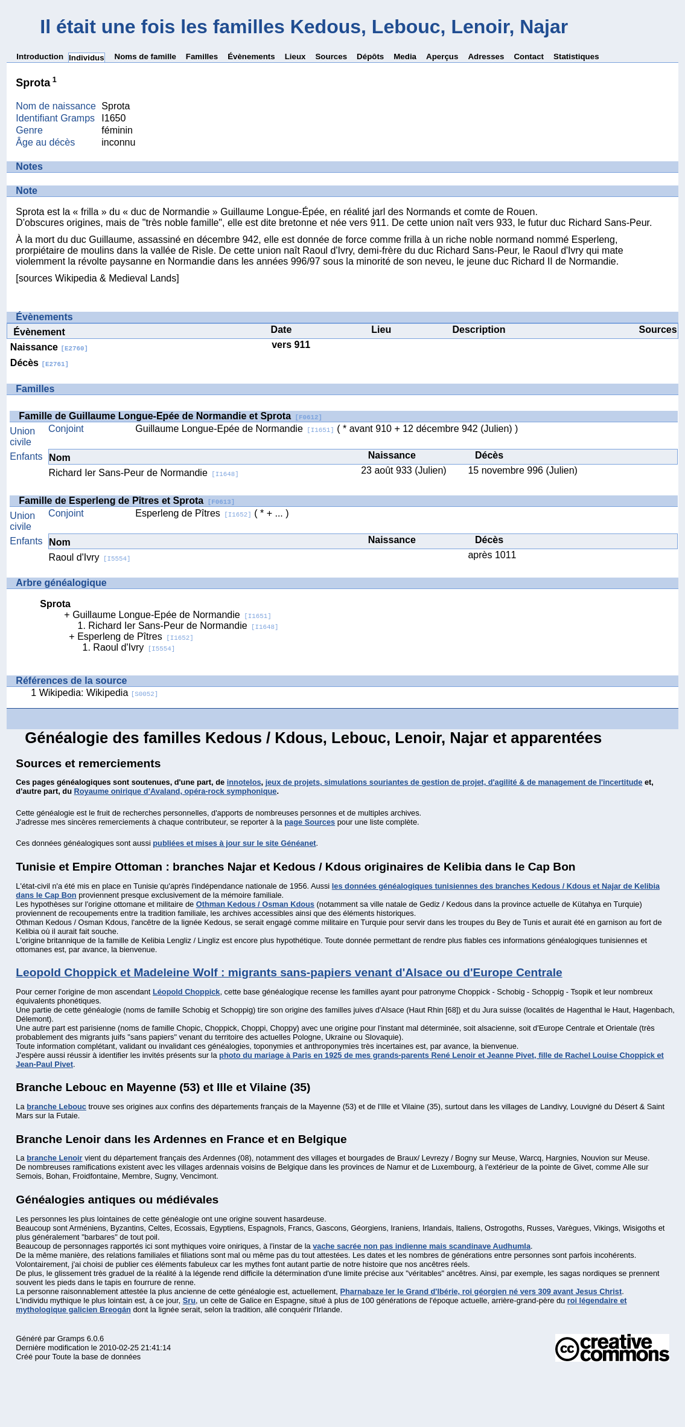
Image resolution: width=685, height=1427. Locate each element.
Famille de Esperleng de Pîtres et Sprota (127, 500)
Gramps (71, 1338)
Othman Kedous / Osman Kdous (255, 904)
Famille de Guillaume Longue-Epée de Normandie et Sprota (170, 416)
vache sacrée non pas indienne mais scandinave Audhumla (421, 1246)
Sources (331, 56)
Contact (529, 56)
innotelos (244, 782)
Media (404, 56)
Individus (86, 57)
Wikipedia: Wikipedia (99, 693)
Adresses (486, 56)
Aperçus (442, 56)
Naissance (49, 347)
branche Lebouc (56, 1106)
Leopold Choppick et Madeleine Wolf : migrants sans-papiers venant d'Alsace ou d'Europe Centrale (289, 972)
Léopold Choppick (186, 991)
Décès (39, 363)
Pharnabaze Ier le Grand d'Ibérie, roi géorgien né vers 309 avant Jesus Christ (481, 1291)
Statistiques (576, 56)
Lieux (295, 56)
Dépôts (370, 56)
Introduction (39, 56)
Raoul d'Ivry (90, 557)
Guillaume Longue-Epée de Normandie (234, 429)
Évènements (251, 56)
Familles (202, 56)
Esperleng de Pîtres (193, 513)
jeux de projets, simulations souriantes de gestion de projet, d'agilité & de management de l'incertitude (454, 782)
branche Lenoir (54, 1157)
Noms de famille (145, 56)
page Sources (309, 821)
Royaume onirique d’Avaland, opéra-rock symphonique (175, 791)
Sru (189, 1300)
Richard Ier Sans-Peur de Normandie (144, 473)
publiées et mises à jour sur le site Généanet (234, 843)
